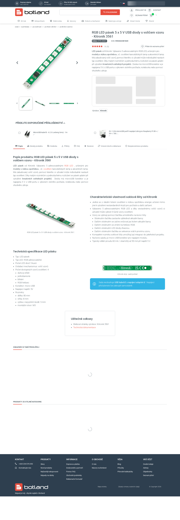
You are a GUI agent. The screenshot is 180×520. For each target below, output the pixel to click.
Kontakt (157, 10)
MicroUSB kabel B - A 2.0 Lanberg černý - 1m (50, 132)
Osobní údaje (148, 464)
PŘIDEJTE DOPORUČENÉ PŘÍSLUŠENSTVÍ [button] (40, 122)
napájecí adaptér (135, 282)
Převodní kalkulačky (125, 472)
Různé (150, 21)
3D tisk (22, 21)
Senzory (71, 21)
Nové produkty (46, 468)
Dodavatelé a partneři (74, 468)
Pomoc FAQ (70, 472)
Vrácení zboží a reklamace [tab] (109, 146)
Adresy (145, 468)
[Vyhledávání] (90, 12)
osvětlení (48, 169)
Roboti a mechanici (91, 21)
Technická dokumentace (84, 327)
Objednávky (147, 472)
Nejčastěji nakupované (49, 472)
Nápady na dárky (47, 475)
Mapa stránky (102, 487)
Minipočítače (38, 21)
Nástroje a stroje (113, 21)
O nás (94, 464)
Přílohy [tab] (66, 146)
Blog (119, 464)
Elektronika (56, 21)
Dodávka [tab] (52, 146)
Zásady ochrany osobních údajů (129, 487)
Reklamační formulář (74, 479)
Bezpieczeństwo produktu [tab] (136, 146)
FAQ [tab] (77, 146)
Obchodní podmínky (74, 475)
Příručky (121, 468)
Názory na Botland (99, 468)
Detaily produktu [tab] (35, 146)
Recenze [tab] (89, 146)
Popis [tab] (19, 146)
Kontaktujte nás (25, 468)
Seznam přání (148, 475)
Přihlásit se (140, 10)
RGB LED (68, 165)
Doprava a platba (73, 464)
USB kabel (119, 282)
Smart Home (133, 21)
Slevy (43, 464)
